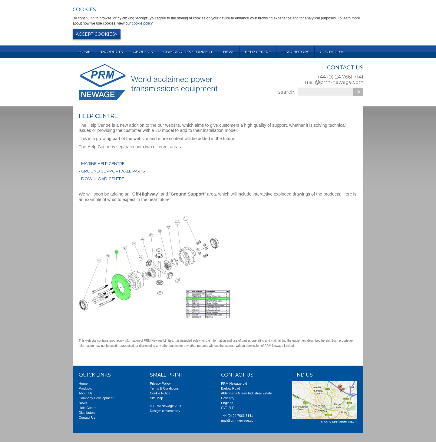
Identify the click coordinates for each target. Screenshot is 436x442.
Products (112, 51)
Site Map (156, 398)
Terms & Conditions (164, 388)
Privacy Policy (160, 383)
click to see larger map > (339, 421)
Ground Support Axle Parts (113, 171)
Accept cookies (95, 34)
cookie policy (142, 23)
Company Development (188, 51)
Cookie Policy (160, 393)
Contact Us (332, 51)
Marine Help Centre (102, 163)
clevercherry (171, 411)
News (228, 51)
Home (85, 51)
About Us (143, 51)
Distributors (295, 51)
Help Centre (258, 51)
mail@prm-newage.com (334, 82)
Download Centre (102, 178)
